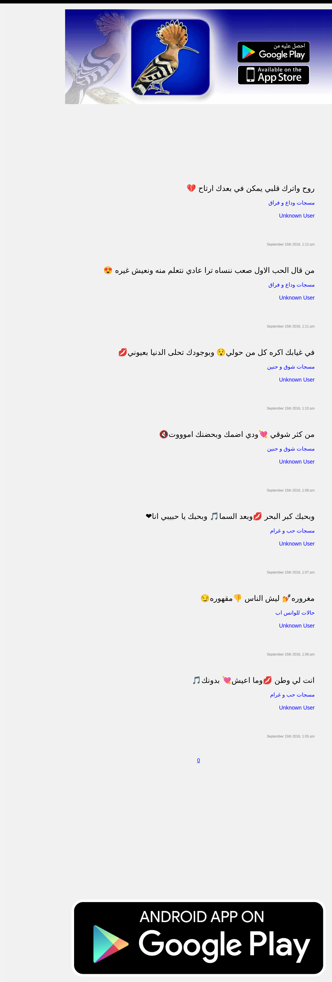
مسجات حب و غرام (16, 130)
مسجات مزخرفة (14, 97)
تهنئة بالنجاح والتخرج (17, 155)
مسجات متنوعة (14, 80)
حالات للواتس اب (15, 88)
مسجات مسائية (14, 30)
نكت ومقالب (12, 230)
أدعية (7, 197)
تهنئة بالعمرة (12, 147)
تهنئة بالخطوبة (13, 113)
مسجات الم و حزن (16, 63)
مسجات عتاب (12, 139)
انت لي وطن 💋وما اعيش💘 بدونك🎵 (253, 680)
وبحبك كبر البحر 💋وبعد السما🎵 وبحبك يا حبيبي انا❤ (230, 516)
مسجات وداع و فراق (17, 47)
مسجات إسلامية (14, 13)
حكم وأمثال (11, 214)
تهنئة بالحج (10, 105)
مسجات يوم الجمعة (16, 189)
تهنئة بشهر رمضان (15, 164)
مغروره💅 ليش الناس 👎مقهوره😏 (257, 598)
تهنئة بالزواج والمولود (17, 122)
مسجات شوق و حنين (17, 38)
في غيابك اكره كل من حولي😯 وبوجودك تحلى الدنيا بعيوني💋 (216, 352)
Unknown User (297, 216)
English (8, 180)
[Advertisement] (195, 134)
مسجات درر (11, 239)
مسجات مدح (12, 22)
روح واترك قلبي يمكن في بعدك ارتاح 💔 (251, 188)
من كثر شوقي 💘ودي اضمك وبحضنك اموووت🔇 (237, 434)
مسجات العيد (12, 172)
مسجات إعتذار (13, 72)
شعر (6, 222)
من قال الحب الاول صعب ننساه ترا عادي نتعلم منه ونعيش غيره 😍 (209, 270)
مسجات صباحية (14, 55)
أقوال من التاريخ (14, 205)
